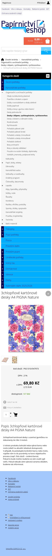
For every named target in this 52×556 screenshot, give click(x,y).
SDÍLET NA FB (12, 402)
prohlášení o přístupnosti (20, 517)
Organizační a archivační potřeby (15, 62)
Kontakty (27, 9)
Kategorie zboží (26, 76)
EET (47, 9)
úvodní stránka (14, 496)
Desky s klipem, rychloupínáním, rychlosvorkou (20, 65)
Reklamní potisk (38, 9)
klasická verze (13, 525)
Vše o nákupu (16, 9)
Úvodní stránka (11, 59)
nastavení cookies (15, 520)
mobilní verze (13, 527)
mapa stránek (13, 499)
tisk (11, 515)
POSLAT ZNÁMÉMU (14, 407)
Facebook (6, 9)
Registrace (6, 3)
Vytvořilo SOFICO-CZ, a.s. (16, 548)
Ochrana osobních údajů (12, 13)
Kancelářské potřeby (30, 59)
